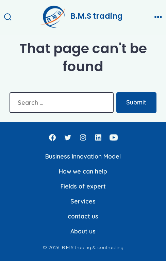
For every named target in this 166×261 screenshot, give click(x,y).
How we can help (83, 171)
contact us (83, 216)
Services (83, 201)
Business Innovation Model (83, 156)
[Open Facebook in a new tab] (52, 137)
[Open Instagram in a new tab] (83, 137)
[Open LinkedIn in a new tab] (98, 137)
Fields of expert (83, 186)
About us (83, 231)
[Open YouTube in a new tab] (113, 137)
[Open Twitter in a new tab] (67, 137)
